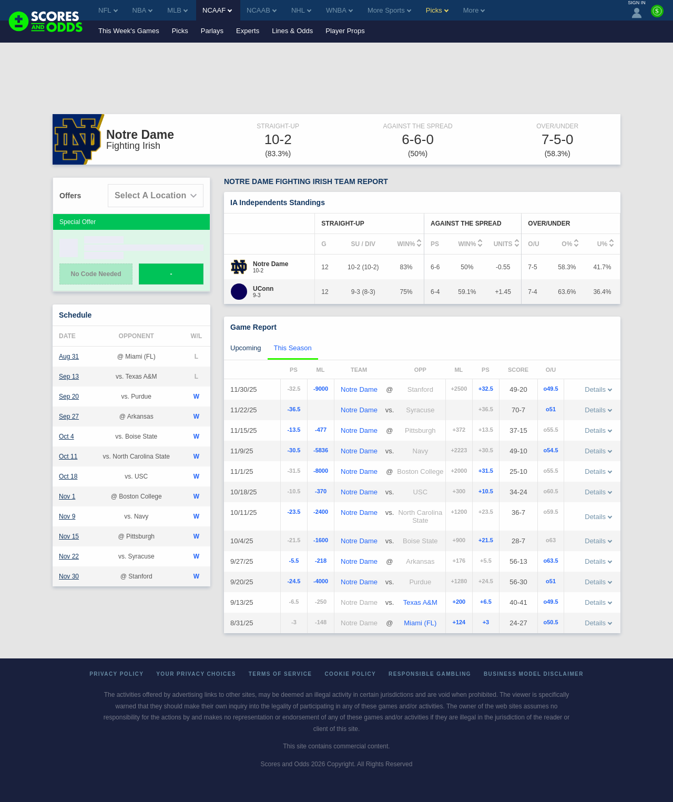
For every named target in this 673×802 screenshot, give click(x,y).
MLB (177, 10)
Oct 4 (66, 436)
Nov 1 (67, 496)
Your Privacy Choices (196, 674)
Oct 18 (68, 476)
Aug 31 (69, 356)
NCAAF (217, 10)
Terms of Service (280, 674)
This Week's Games (128, 31)
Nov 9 (67, 516)
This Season (293, 348)
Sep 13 (69, 376)
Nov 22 (69, 556)
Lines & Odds (292, 31)
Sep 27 (69, 416)
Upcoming (245, 348)
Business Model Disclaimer (534, 674)
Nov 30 (69, 576)
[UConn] (263, 289)
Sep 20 (69, 396)
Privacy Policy (116, 674)
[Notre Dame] (270, 264)
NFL (108, 10)
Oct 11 (68, 456)
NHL (301, 10)
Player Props (344, 31)
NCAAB (262, 10)
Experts (247, 31)
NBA (142, 10)
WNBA (339, 10)
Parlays (212, 31)
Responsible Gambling (430, 674)
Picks (180, 31)
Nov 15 (69, 536)
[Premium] (657, 15)
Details (598, 389)
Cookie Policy (350, 674)
